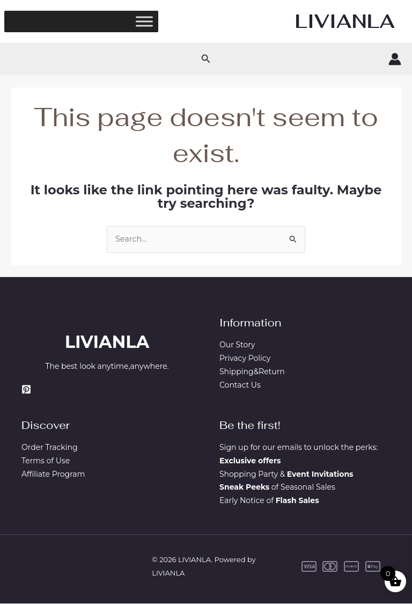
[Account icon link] (394, 59)
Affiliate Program (53, 474)
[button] (206, 59)
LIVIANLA (345, 21)
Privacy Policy (244, 358)
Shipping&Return (252, 372)
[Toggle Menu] (144, 21)
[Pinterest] (26, 390)
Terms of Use (45, 461)
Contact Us (240, 385)
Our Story (237, 345)
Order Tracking (49, 448)
